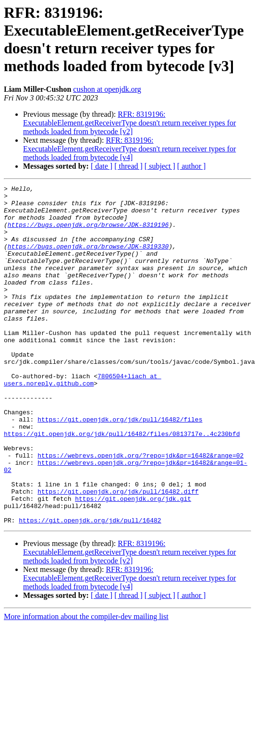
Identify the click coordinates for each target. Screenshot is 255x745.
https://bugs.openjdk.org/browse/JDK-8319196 (88, 233)
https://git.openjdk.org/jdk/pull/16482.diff (117, 553)
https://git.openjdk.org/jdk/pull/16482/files (119, 466)
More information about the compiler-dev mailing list (86, 684)
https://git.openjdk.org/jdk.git (133, 562)
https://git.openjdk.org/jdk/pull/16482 (90, 588)
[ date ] (101, 166)
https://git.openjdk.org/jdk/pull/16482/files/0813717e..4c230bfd (122, 484)
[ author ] (191, 166)
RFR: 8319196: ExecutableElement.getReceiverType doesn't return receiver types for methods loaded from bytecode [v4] (129, 148)
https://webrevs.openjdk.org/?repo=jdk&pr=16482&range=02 (140, 510)
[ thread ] (128, 166)
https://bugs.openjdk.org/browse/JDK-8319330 (88, 259)
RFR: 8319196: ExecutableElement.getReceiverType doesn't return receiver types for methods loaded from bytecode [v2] (129, 123)
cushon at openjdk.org (107, 89)
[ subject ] (160, 166)
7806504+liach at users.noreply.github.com (82, 419)
